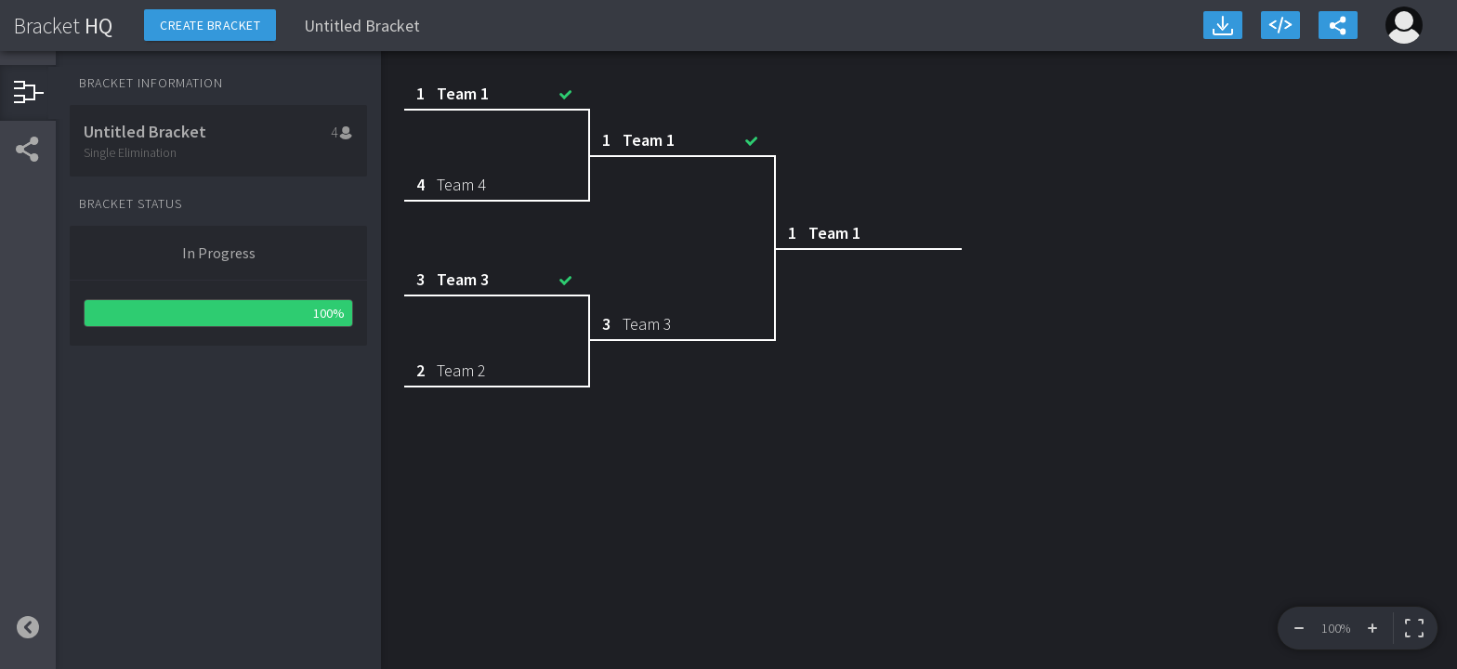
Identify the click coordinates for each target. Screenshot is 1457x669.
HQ (63, 25)
